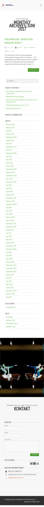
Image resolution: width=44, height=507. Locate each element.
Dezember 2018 (11, 198)
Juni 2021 (9, 156)
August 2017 (10, 230)
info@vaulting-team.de (15, 479)
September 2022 (11, 147)
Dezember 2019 (11, 182)
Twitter (31, 465)
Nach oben (36, 503)
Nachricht (7, 439)
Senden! (34, 456)
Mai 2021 (9, 160)
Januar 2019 (10, 195)
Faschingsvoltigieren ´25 (14, 108)
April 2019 (9, 192)
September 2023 (11, 137)
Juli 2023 (9, 144)
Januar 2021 (10, 166)
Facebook (34, 465)
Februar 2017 (10, 243)
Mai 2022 (9, 150)
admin (20, 47)
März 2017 (9, 240)
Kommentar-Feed (11, 323)
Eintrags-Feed (10, 320)
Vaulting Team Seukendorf (14, 501)
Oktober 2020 (10, 172)
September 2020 (11, 176)
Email (6, 432)
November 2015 (11, 268)
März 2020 (9, 179)
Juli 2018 (9, 208)
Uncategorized (31, 47)
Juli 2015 (9, 278)
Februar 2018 (10, 217)
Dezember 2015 (11, 265)
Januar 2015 (10, 288)
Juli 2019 (9, 185)
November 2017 (11, 224)
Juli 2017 (9, 233)
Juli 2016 (9, 252)
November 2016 (11, 249)
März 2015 (9, 284)
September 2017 (11, 227)
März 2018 (9, 214)
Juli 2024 (9, 131)
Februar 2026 (10, 124)
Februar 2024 (10, 134)
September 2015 (11, 272)
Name (6, 425)
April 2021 (9, 163)
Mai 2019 (9, 188)
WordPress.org (10, 327)
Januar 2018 (10, 220)
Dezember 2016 (11, 246)
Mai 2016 (9, 256)
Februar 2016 (10, 262)
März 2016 (9, 259)
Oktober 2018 (10, 201)
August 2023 (10, 140)
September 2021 (11, 153)
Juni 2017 (9, 236)
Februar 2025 (10, 128)
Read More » (33, 70)
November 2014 (11, 291)
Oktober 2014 (10, 294)
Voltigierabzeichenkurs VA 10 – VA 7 (17, 105)
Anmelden (9, 317)
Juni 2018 (9, 211)
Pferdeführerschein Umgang (15, 97)
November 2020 (11, 169)
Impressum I (28, 503)
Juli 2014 (9, 297)
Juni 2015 (9, 281)
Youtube (37, 465)
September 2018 (11, 204)
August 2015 (10, 275)
